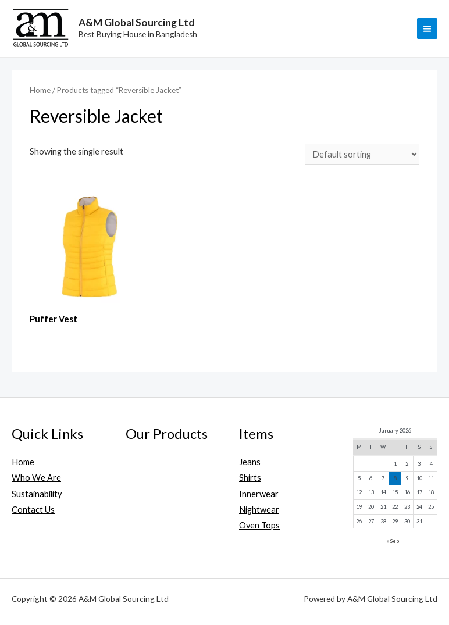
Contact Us (33, 510)
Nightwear (259, 510)
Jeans (250, 462)
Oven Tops (259, 525)
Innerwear (259, 494)
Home (40, 90)
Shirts (250, 478)
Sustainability (37, 494)
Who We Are (36, 478)
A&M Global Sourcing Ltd (136, 22)
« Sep (392, 541)
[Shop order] (362, 154)
